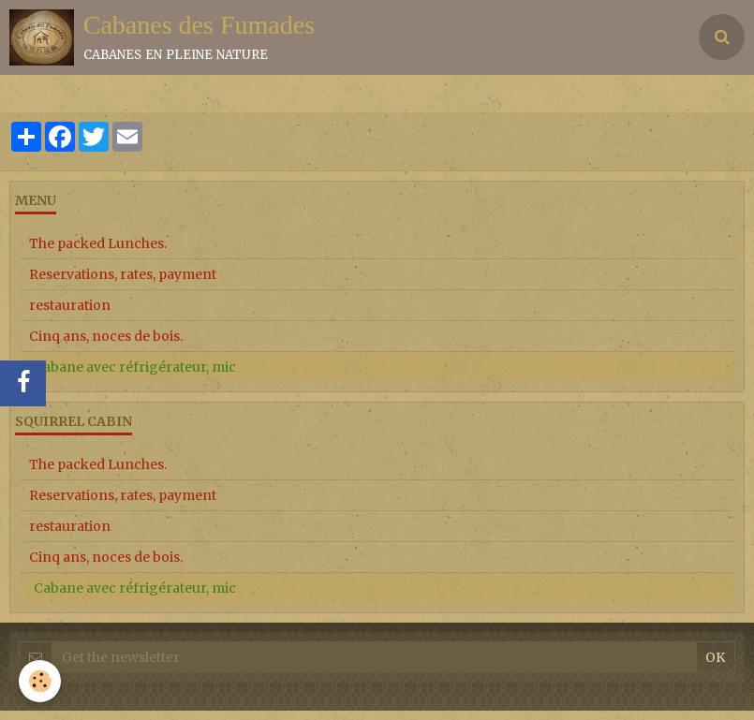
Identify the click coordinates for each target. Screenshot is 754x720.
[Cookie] (40, 681)
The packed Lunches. (98, 243)
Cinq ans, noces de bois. (106, 336)
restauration (70, 305)
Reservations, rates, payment (122, 274)
